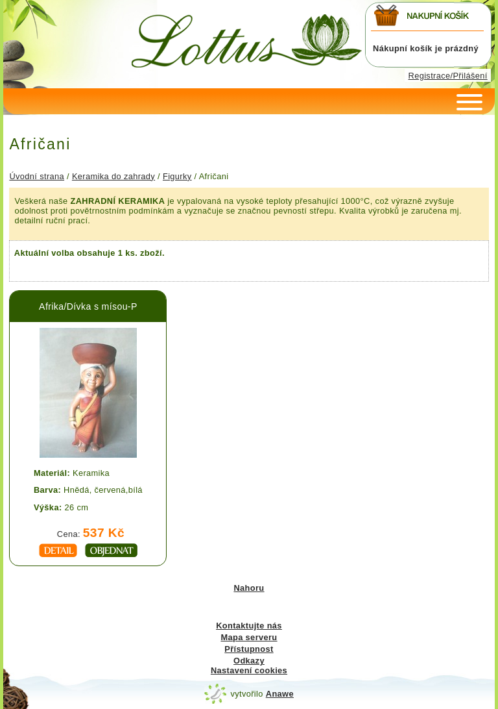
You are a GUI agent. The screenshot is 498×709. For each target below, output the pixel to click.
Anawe (280, 694)
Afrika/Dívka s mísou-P (88, 306)
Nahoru (248, 588)
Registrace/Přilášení (448, 76)
